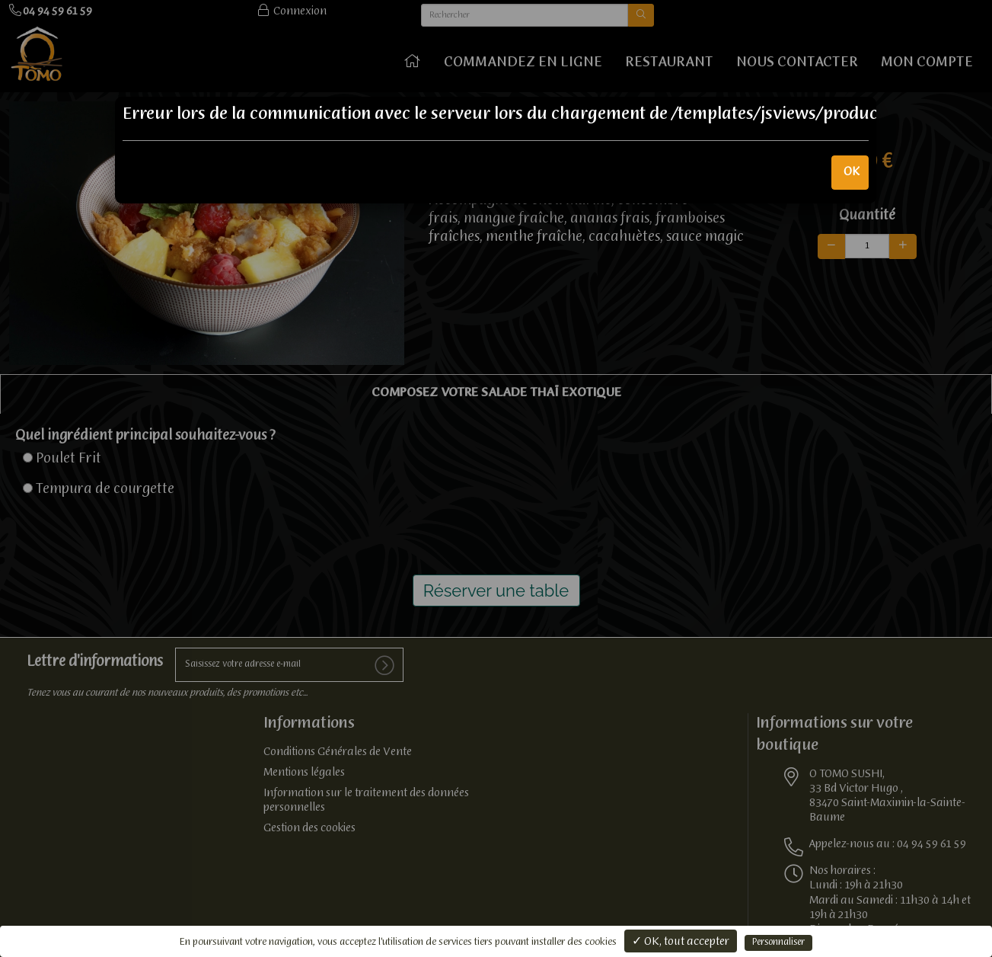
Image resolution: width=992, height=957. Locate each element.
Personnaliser (778, 942)
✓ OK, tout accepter (680, 942)
